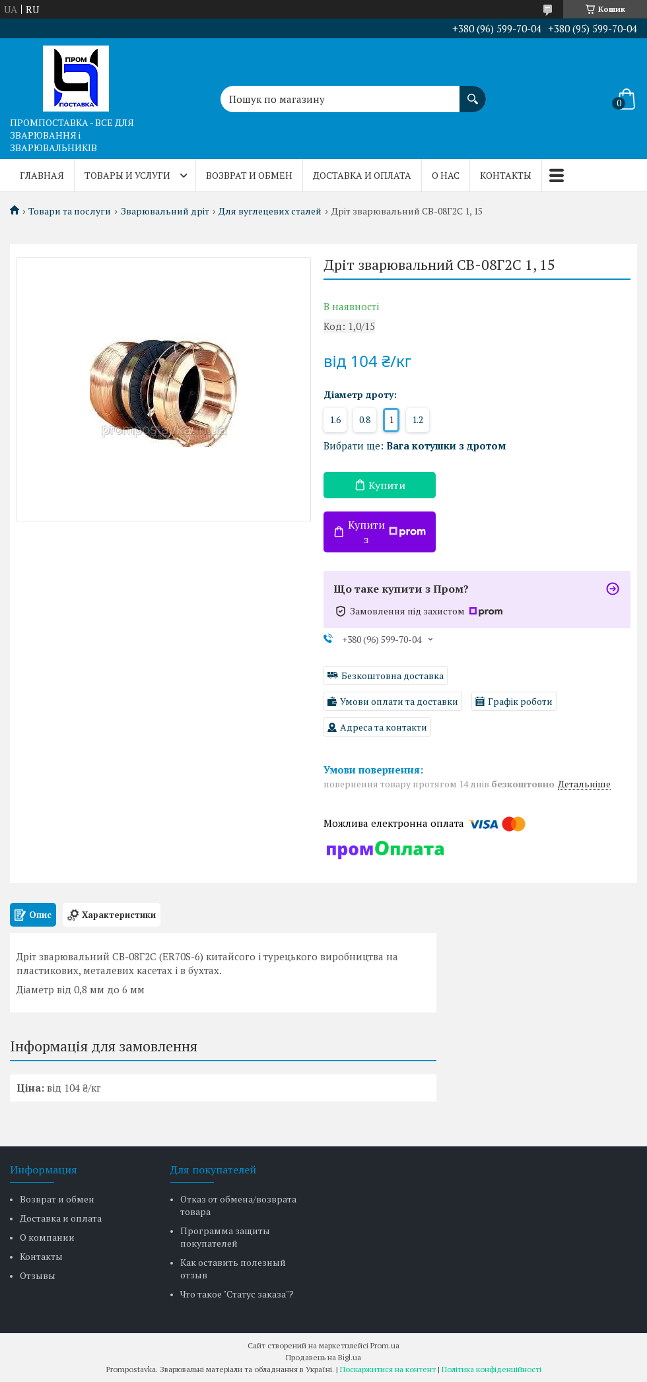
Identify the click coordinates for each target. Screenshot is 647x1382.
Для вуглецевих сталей (270, 211)
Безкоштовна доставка (392, 675)
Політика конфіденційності (491, 1369)
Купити (386, 485)
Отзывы (37, 1275)
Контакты (505, 175)
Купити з (387, 531)
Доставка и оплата (362, 175)
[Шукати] (473, 92)
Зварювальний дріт (165, 211)
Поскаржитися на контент (388, 1369)
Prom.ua (384, 1345)
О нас (446, 175)
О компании (47, 1237)
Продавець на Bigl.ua (323, 1357)
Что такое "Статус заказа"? (237, 1294)
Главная (42, 175)
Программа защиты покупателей (225, 1236)
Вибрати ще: (415, 445)
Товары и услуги (127, 175)
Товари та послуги (69, 211)
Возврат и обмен (249, 175)
